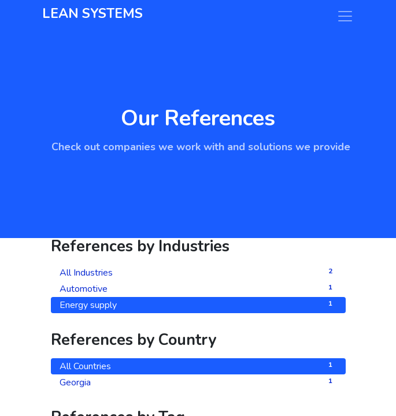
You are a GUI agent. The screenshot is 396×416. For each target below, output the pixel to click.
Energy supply (198, 304)
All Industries (198, 272)
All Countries (198, 366)
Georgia (198, 382)
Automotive (198, 288)
